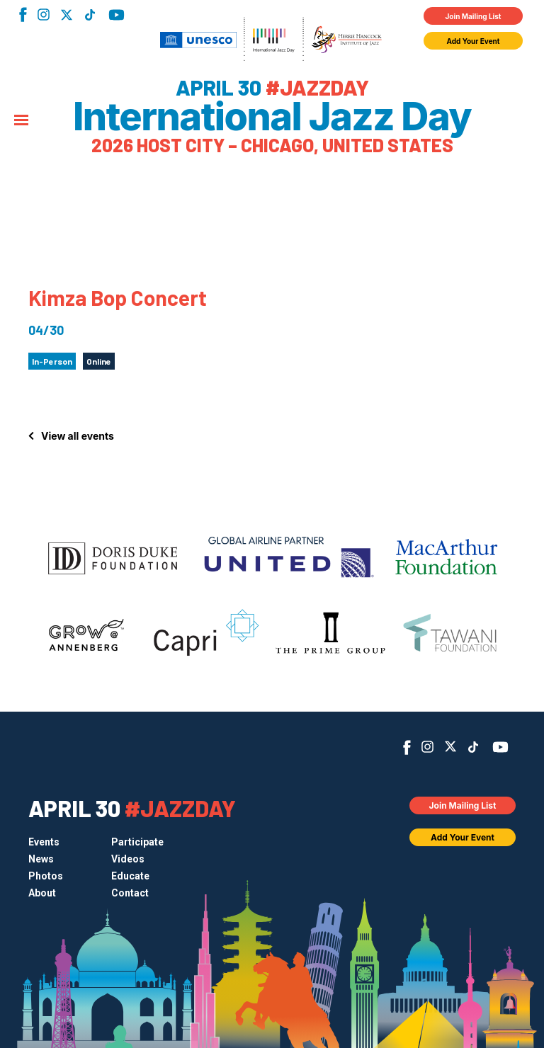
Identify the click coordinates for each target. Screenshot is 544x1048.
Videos (127, 859)
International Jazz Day (272, 117)
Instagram (43, 14)
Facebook (23, 14)
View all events (77, 436)
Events (44, 842)
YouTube (116, 15)
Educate (130, 876)
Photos (45, 876)
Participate (137, 842)
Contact (130, 893)
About (42, 893)
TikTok (89, 15)
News (41, 859)
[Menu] (21, 121)
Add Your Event (473, 41)
